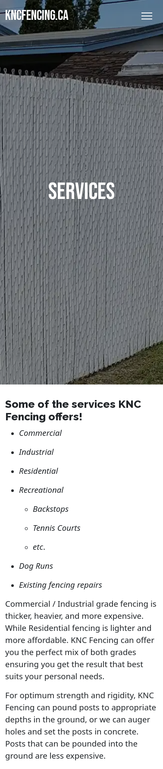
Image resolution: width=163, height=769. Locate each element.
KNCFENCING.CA (37, 15)
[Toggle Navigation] (147, 16)
